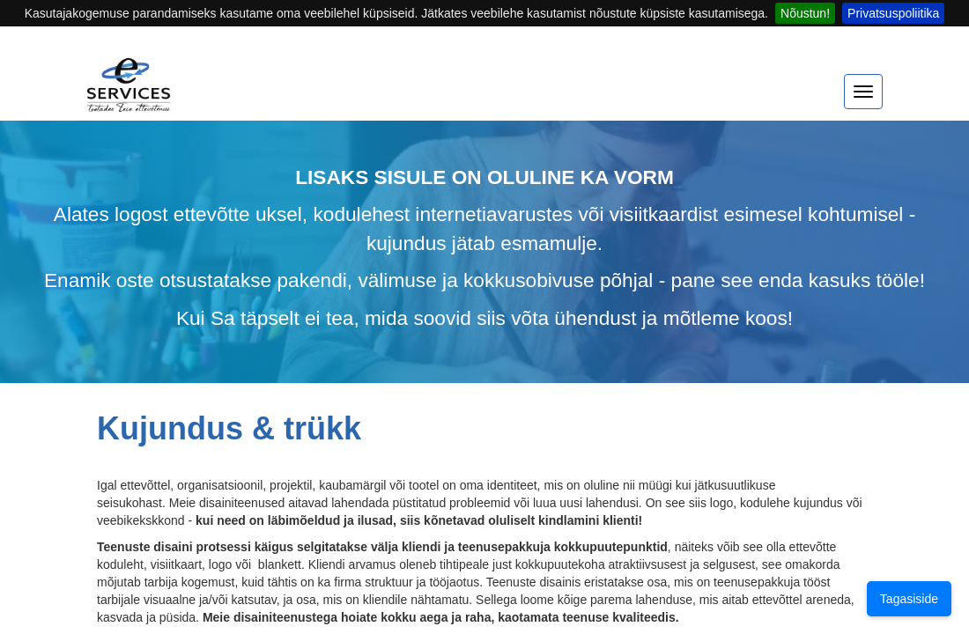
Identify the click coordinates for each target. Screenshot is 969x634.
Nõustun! (805, 13)
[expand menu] (863, 91)
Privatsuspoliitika (893, 13)
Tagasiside (909, 599)
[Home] (129, 93)
